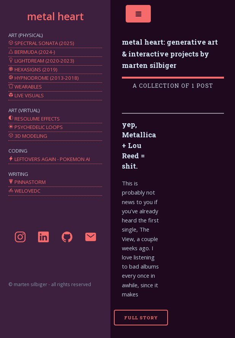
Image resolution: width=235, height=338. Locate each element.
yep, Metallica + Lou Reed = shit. (139, 145)
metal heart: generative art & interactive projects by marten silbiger (170, 53)
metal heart (55, 16)
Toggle (139, 16)
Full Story (141, 317)
